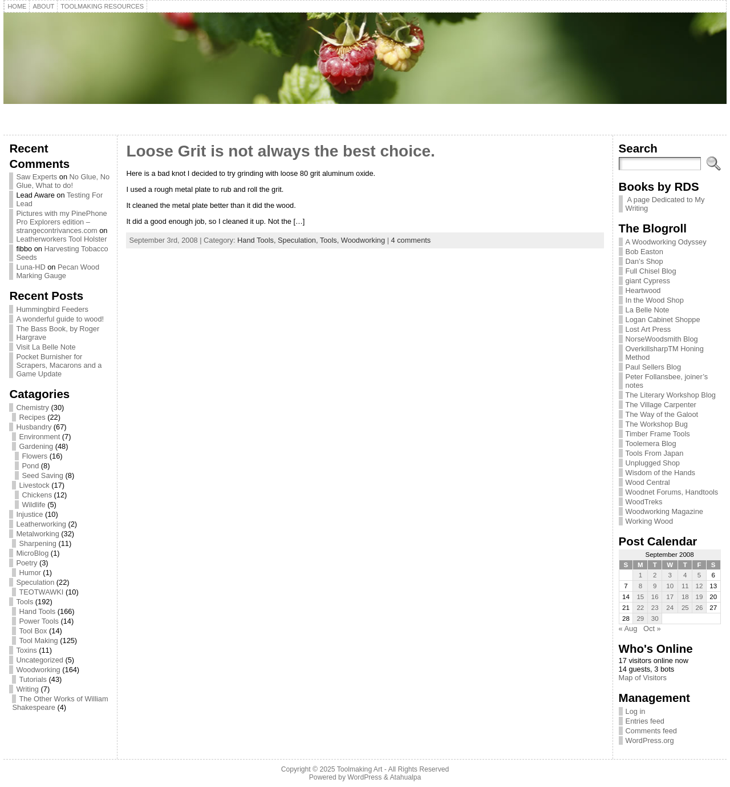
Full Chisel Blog (651, 271)
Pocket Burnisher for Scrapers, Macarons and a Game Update (59, 365)
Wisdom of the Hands (660, 472)
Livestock (34, 485)
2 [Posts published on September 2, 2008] (654, 575)
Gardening (36, 446)
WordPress (364, 777)
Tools (24, 601)
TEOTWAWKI (41, 592)
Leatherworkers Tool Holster (61, 239)
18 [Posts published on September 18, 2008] (685, 596)
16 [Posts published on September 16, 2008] (655, 596)
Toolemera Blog (651, 443)
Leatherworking (41, 524)
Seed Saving (42, 475)
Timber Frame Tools (658, 433)
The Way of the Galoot (662, 414)
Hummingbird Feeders (52, 309)
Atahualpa (405, 777)
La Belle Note (648, 310)
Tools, (330, 240)
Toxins (26, 650)
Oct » (652, 628)
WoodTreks (644, 501)
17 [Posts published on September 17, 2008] (670, 596)
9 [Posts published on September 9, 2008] (654, 586)
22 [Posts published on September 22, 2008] (640, 607)
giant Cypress (648, 280)
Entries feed (645, 721)
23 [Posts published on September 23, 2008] (655, 607)
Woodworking (38, 669)
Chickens (37, 495)
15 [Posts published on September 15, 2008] (640, 596)
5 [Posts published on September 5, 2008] (699, 575)
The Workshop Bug (657, 424)
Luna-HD (30, 267)
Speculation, (299, 240)
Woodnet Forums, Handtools (672, 492)
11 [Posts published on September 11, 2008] (685, 586)
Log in (636, 711)
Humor (29, 572)
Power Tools (38, 621)
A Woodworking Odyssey (666, 242)
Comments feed (651, 730)
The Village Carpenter (661, 404)
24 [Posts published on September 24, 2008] (670, 607)
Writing (27, 689)
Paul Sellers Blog (653, 367)
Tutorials (33, 679)
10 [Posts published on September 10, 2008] (670, 586)
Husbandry (33, 427)
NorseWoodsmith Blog (662, 339)
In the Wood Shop (655, 300)
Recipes (32, 417)
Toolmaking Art (360, 769)
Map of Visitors (643, 677)
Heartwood (643, 290)
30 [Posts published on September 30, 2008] (655, 618)
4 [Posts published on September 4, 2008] (685, 575)
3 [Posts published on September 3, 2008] (670, 575)
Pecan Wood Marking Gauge (57, 271)
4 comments (411, 240)
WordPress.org (650, 740)
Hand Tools (37, 611)
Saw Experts (36, 176)
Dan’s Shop (644, 261)
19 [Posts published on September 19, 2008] (699, 596)
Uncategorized (39, 660)
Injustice (29, 514)
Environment (39, 436)
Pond (30, 465)
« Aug (628, 628)
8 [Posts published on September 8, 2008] (640, 586)
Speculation (35, 582)
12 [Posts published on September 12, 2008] (699, 586)
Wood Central (648, 482)
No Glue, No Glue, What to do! (63, 181)
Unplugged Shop (653, 463)
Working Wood (649, 521)
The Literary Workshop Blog (671, 395)
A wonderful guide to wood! (60, 319)
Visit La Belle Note (45, 347)
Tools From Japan (655, 453)
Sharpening (37, 543)
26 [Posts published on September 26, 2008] (699, 607)
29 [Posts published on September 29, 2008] (640, 618)
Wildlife (33, 504)
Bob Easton (644, 251)
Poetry (26, 563)
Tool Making (38, 640)
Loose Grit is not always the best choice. (280, 151)
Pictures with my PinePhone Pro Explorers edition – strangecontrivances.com (61, 222)
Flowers (34, 456)
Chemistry (32, 407)
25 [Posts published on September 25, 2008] (685, 607)
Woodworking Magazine (664, 511)
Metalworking (37, 533)
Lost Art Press (648, 329)
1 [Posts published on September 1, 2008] (640, 575)
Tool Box (33, 631)
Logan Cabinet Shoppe (663, 319)
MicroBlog (32, 553)
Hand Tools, (257, 240)
